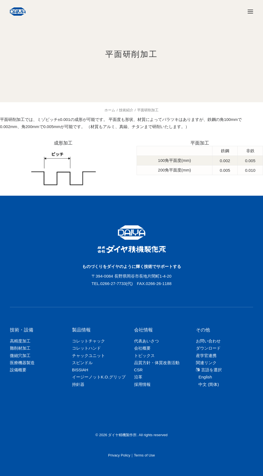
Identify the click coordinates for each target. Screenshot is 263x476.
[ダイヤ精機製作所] (43, 11)
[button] (250, 11)
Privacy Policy (119, 455)
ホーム (109, 110)
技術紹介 (126, 110)
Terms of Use (144, 455)
